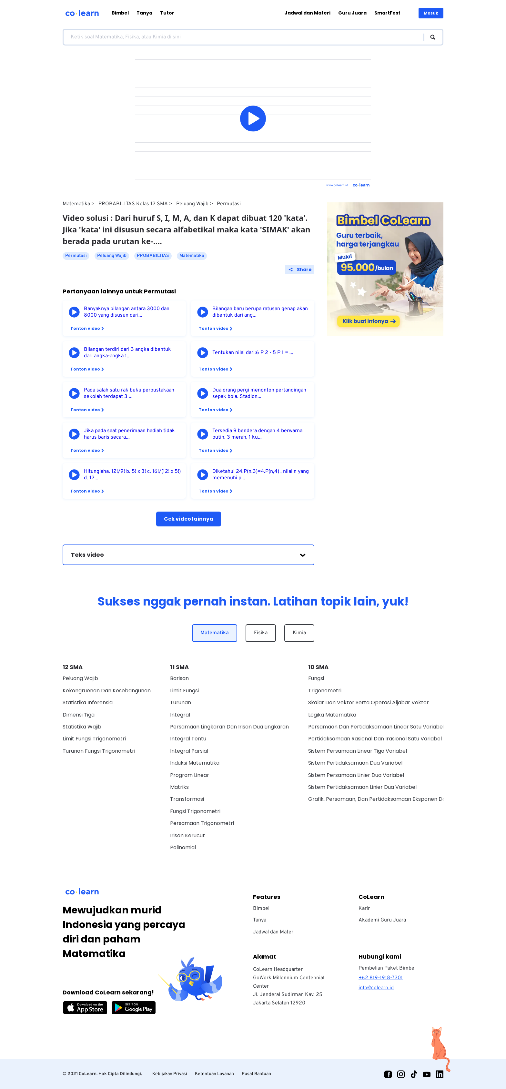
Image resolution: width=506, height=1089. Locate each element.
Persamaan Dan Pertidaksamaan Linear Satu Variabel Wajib (383, 726)
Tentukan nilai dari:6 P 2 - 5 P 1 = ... (252, 353)
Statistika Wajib (82, 726)
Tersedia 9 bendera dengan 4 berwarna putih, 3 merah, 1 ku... (257, 434)
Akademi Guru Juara (382, 920)
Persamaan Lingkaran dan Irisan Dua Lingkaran (229, 726)
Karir (364, 908)
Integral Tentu (188, 738)
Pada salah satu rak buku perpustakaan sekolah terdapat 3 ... (129, 393)
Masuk (431, 13)
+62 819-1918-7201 (381, 978)
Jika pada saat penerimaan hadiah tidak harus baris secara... (129, 434)
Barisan (179, 678)
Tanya (144, 13)
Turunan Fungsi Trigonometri (99, 751)
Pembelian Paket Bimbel (387, 968)
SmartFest (387, 13)
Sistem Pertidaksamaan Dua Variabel (355, 763)
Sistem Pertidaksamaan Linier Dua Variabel (362, 787)
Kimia (299, 633)
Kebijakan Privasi (169, 1074)
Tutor (167, 13)
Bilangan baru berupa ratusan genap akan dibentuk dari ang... (260, 312)
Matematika (76, 204)
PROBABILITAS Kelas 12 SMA (133, 204)
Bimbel (120, 13)
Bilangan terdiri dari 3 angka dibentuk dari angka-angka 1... (127, 352)
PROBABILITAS (153, 256)
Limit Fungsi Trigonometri (94, 738)
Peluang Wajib (192, 204)
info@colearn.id (376, 988)
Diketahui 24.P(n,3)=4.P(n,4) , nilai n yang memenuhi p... (260, 474)
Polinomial (183, 847)
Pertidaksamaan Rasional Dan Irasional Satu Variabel (375, 738)
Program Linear (189, 775)
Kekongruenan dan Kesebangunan (107, 690)
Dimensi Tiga (79, 714)
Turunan (180, 702)
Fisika (261, 633)
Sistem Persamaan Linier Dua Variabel (356, 775)
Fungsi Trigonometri (195, 811)
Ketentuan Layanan (214, 1074)
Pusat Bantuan (256, 1074)
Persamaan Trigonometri (202, 823)
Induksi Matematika (194, 763)
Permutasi (229, 204)
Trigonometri (324, 690)
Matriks (179, 787)
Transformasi (187, 799)
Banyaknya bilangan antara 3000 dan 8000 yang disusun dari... (126, 312)
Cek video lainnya (188, 519)
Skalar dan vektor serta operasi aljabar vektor (368, 702)
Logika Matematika (332, 714)
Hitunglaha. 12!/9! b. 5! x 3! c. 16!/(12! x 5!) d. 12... (132, 474)
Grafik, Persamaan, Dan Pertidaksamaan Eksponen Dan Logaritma (392, 799)
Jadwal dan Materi (307, 13)
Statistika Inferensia (88, 702)
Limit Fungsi (184, 690)
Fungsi (316, 678)
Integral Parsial (189, 751)
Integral (180, 714)
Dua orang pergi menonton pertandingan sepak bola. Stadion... (259, 393)
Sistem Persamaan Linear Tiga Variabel (357, 751)
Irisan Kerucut (187, 835)
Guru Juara (352, 13)
